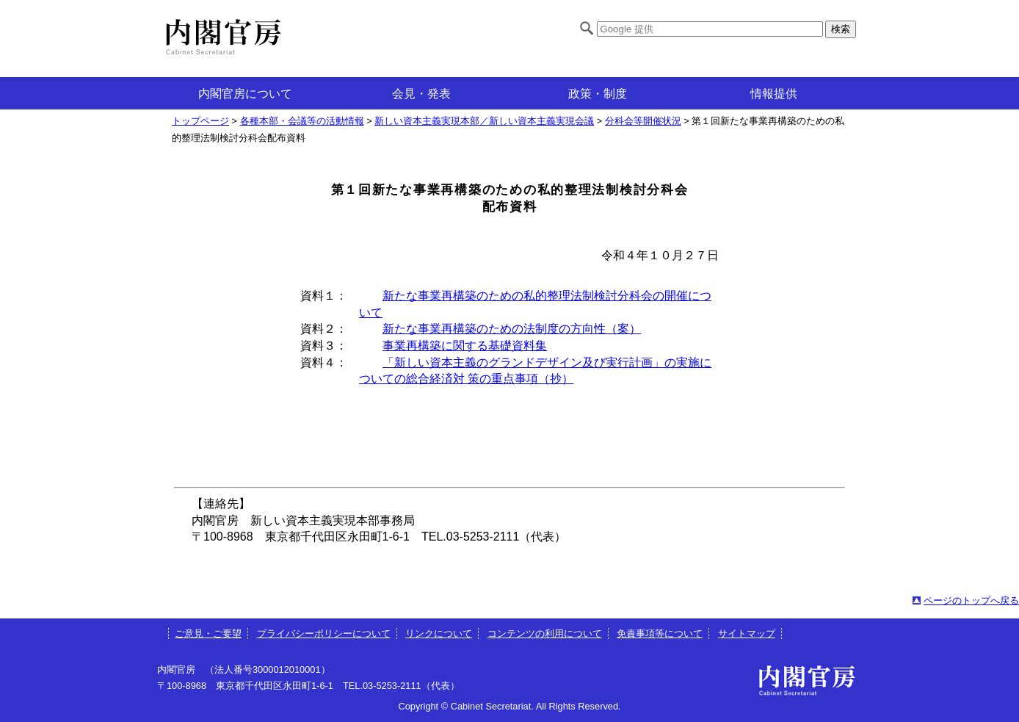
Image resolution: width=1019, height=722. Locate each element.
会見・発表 (421, 93)
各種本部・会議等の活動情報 (302, 120)
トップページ (200, 120)
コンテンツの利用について (544, 633)
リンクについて (438, 633)
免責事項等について (660, 633)
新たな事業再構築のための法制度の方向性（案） (511, 328)
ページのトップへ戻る (971, 600)
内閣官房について (245, 93)
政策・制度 (597, 93)
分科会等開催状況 (643, 120)
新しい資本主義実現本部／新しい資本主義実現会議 (484, 120)
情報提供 (773, 93)
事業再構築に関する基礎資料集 (464, 345)
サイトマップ (746, 633)
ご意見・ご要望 (208, 633)
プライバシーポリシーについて (324, 633)
